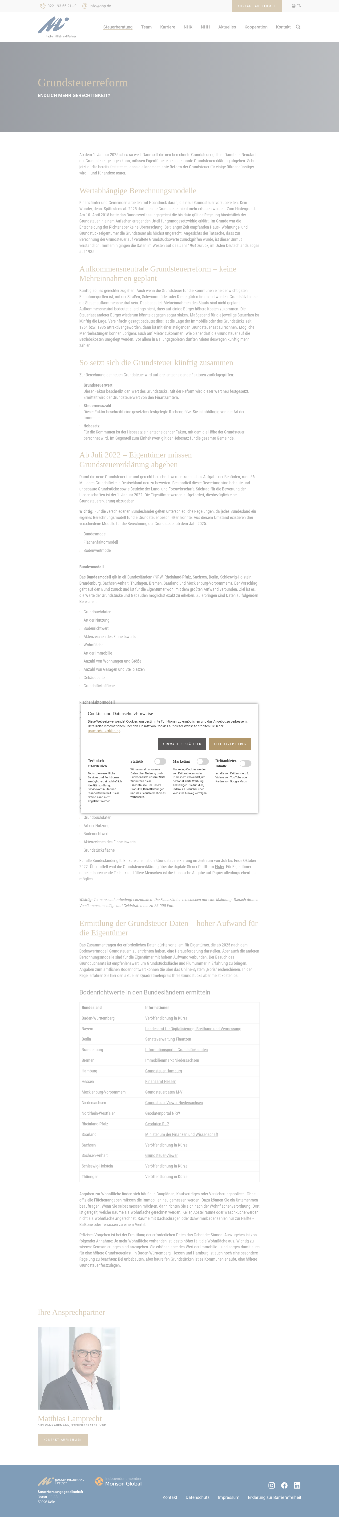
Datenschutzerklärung (104, 731)
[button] (182, 744)
